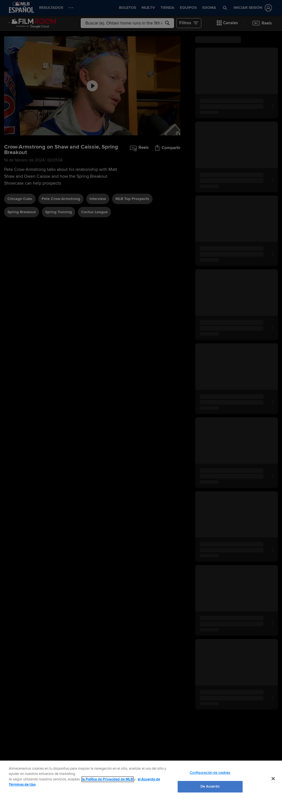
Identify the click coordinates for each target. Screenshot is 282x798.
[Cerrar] (273, 778)
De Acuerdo (209, 786)
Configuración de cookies (210, 772)
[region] (141, 779)
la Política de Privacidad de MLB (107, 779)
